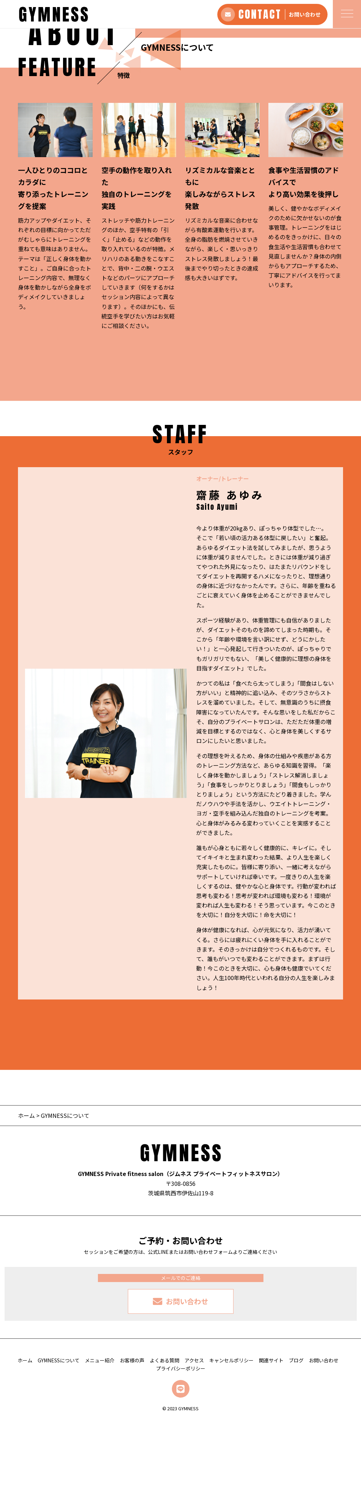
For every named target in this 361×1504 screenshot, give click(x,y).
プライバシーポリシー (180, 1451)
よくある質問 (164, 1443)
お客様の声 (132, 1443)
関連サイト (271, 1443)
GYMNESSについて (59, 1443)
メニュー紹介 (99, 1443)
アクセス (194, 1443)
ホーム (26, 1198)
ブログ (296, 1443)
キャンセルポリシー (231, 1443)
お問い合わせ (323, 1443)
